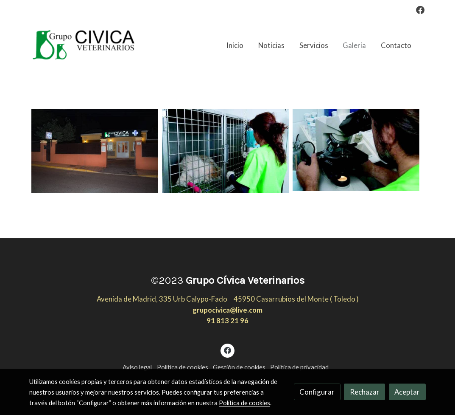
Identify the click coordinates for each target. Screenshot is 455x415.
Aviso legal (137, 367)
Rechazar (365, 391)
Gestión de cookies (239, 367)
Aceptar (407, 391)
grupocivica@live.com (227, 309)
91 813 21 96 (227, 320)
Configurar (317, 391)
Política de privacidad (299, 367)
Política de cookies (182, 367)
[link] (83, 45)
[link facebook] (420, 9)
